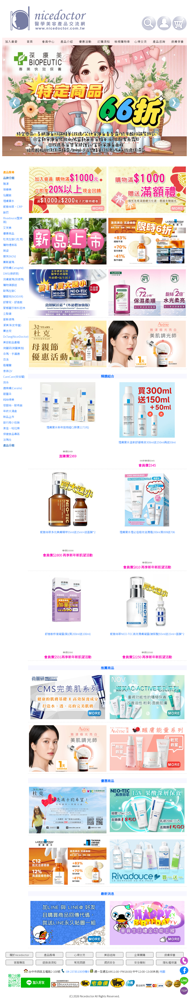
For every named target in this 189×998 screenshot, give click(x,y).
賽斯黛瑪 (8, 262)
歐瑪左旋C (9, 291)
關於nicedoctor (19, 955)
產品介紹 (67, 41)
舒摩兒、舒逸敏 (13, 302)
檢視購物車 (122, 41)
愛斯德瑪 (8, 319)
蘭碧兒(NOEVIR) (13, 296)
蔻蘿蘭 (7, 365)
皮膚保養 (177, 41)
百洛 (6, 359)
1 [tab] (78, 153)
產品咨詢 (159, 41)
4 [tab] (94, 153)
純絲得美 (8, 399)
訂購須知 (103, 41)
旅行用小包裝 (11, 422)
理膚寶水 (8, 201)
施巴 (6, 212)
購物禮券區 (10, 245)
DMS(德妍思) (11, 273)
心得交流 (140, 41)
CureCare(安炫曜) (14, 377)
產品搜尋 (8, 172)
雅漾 (6, 184)
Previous (15, 103)
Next (174, 103)
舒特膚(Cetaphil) (13, 268)
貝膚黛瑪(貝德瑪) (13, 279)
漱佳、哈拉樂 (11, 428)
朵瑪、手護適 (11, 354)
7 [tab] (111, 153)
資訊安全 (109, 962)
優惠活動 (85, 41)
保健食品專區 (11, 434)
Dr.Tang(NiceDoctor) (14, 336)
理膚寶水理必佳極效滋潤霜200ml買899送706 (147, 532)
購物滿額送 (10, 285)
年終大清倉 (10, 411)
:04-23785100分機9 (77, 971)
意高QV (7, 371)
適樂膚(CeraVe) (12, 388)
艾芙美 (7, 228)
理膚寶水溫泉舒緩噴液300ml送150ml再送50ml (147, 442)
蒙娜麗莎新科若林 (14, 308)
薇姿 (6, 250)
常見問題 (79, 962)
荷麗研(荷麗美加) (13, 348)
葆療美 (7, 189)
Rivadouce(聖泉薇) (13, 220)
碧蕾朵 (7, 394)
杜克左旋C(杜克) (13, 239)
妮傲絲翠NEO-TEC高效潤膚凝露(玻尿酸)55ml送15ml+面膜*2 (147, 634)
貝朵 (6, 382)
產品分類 (8, 445)
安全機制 (139, 962)
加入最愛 (11, 41)
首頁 (30, 41)
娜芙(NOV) (9, 256)
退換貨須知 (49, 962)
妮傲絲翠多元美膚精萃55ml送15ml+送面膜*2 (67, 532)
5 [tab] (100, 153)
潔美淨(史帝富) (12, 325)
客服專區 (19, 962)
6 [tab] (105, 153)
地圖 (162, 971)
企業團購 (139, 955)
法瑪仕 (7, 440)
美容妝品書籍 (11, 342)
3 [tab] (89, 153)
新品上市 (8, 417)
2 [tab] (83, 153)
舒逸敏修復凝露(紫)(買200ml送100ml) (68, 634)
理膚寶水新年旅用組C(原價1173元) (68, 427)
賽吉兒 (7, 331)
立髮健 (7, 313)
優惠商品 (8, 233)
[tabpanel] (94, 100)
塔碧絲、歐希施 (13, 405)
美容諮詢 (109, 955)
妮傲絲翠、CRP (13, 206)
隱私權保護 (170, 962)
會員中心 (48, 41)
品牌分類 (8, 178)
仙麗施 (7, 195)
